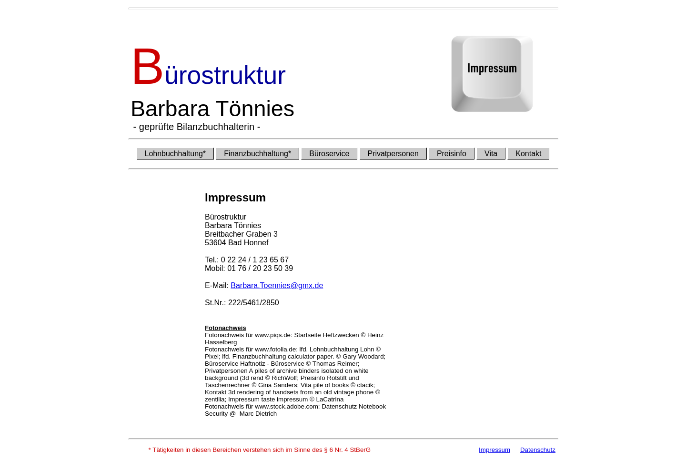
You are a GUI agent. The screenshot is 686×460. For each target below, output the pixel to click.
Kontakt (528, 154)
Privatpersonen (393, 154)
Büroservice (329, 154)
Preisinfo (451, 154)
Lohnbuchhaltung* (175, 154)
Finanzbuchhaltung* (257, 154)
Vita (490, 154)
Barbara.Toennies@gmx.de (277, 285)
